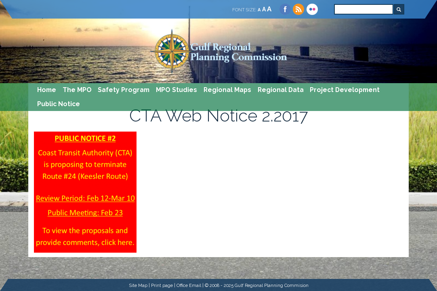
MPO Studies (176, 90)
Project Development (345, 90)
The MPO (77, 90)
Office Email (188, 285)
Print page (162, 285)
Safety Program (123, 90)
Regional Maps (227, 90)
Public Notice (58, 104)
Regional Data (281, 90)
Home (46, 90)
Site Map (138, 285)
